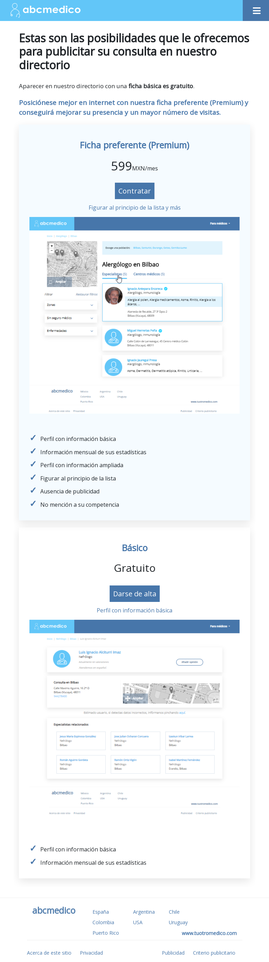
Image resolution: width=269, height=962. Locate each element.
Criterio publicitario (214, 952)
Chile (174, 911)
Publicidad (173, 952)
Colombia (103, 922)
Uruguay (178, 922)
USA (138, 922)
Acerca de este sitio (49, 952)
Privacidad (91, 952)
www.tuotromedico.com (209, 933)
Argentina (144, 911)
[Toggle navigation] (256, 8)
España (100, 911)
